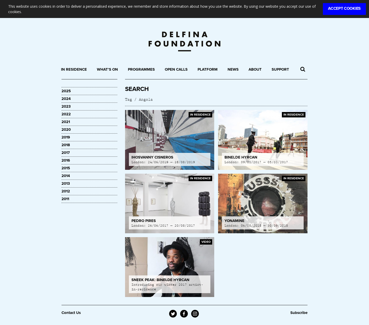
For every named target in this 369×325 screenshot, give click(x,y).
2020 (66, 129)
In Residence (74, 69)
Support (280, 69)
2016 (65, 160)
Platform (208, 69)
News (233, 69)
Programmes (141, 69)
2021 (65, 121)
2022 (66, 114)
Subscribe (299, 312)
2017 (65, 152)
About (255, 69)
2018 (65, 145)
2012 (65, 191)
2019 (65, 137)
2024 (66, 98)
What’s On (107, 69)
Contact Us (71, 312)
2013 (65, 183)
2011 (65, 199)
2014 (65, 175)
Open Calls (176, 69)
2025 (66, 91)
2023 (66, 106)
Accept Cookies (344, 8)
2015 (65, 168)
